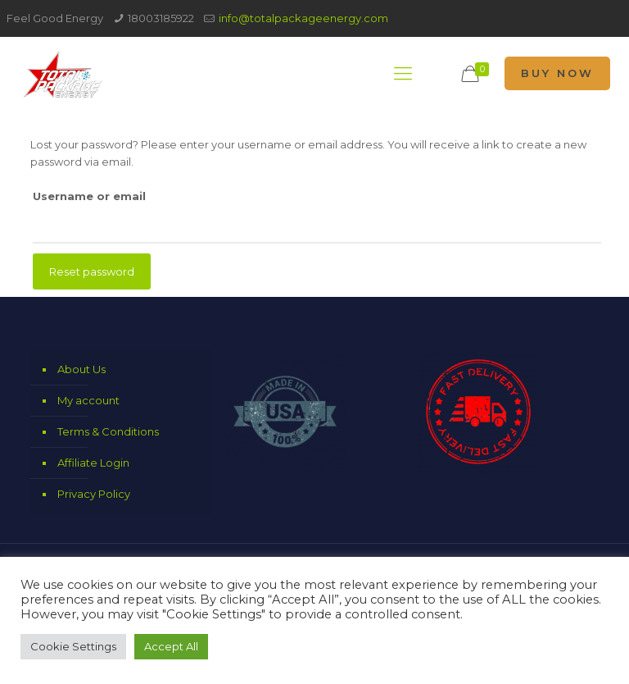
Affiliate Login (93, 462)
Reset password (91, 271)
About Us (81, 369)
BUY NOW (557, 73)
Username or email (89, 196)
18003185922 (161, 18)
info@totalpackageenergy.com (303, 18)
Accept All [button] (171, 646)
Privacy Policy (93, 493)
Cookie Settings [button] (73, 646)
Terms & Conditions (108, 431)
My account (88, 400)
